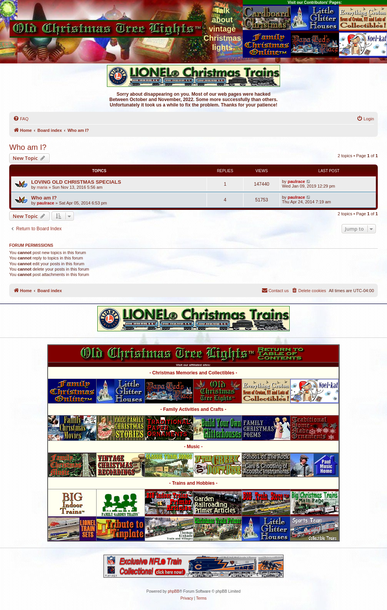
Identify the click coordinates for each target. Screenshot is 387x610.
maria (42, 187)
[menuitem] (20, 118)
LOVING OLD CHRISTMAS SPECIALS (76, 182)
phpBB (173, 591)
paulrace (296, 181)
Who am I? (28, 147)
